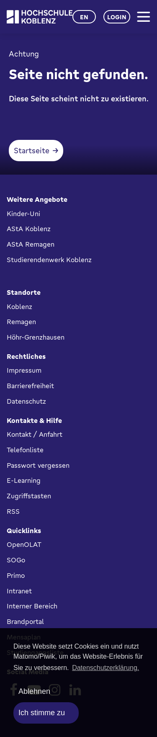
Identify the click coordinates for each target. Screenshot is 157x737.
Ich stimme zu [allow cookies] (41, 713)
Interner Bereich (32, 606)
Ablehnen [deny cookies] (34, 691)
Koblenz (19, 306)
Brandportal (25, 621)
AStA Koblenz (29, 228)
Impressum (24, 370)
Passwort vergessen (38, 465)
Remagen (21, 321)
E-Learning (24, 480)
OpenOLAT (24, 544)
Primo (16, 575)
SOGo (16, 559)
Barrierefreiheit (30, 385)
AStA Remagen (30, 244)
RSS (13, 511)
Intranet (19, 590)
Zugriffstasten (29, 495)
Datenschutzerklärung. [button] (105, 667)
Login (116, 17)
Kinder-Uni (23, 213)
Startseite (31, 150)
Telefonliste (25, 449)
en (84, 17)
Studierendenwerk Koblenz (49, 259)
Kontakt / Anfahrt (34, 434)
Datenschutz (26, 401)
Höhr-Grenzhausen (35, 337)
